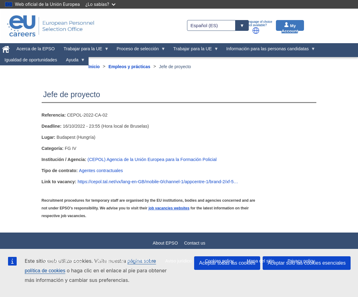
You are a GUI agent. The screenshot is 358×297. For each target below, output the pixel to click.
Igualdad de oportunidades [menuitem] (30, 59)
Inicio (94, 66)
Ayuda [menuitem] (73, 61)
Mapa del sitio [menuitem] (260, 260)
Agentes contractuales (101, 170)
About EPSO (165, 243)
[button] (256, 30)
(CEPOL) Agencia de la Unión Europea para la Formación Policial (152, 159)
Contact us (194, 243)
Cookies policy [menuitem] (219, 260)
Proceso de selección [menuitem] (138, 50)
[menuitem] (6, 48)
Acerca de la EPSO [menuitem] (35, 48)
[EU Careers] (50, 26)
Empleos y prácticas (129, 66)
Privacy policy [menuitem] (301, 260)
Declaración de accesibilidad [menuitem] (124, 260)
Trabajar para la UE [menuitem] (84, 50)
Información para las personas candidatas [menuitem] (268, 50)
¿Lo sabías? (100, 4)
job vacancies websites (168, 208)
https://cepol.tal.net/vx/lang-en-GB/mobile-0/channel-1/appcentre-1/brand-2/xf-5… (157, 181)
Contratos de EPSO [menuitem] (62, 260)
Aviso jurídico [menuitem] (178, 260)
